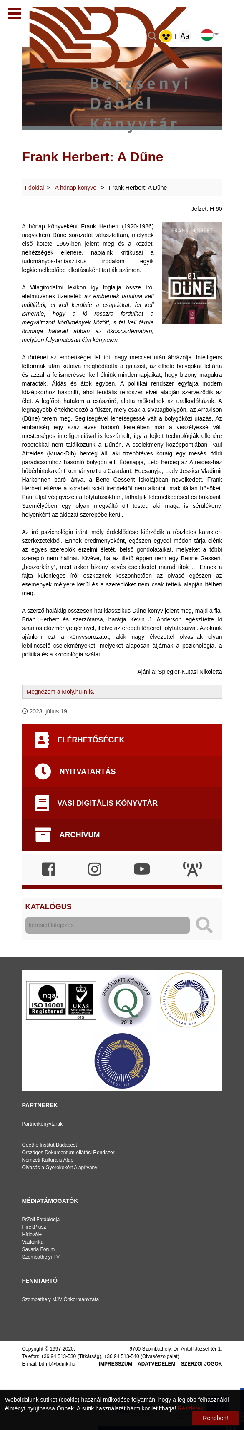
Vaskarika (33, 1242)
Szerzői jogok (201, 1364)
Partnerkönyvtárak (42, 1124)
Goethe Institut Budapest (49, 1145)
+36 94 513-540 (121, 1356)
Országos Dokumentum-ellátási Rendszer (68, 1152)
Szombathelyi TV (41, 1257)
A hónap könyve (76, 187)
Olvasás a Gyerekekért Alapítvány (60, 1167)
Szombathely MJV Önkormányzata (60, 1299)
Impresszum (115, 1364)
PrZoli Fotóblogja (41, 1219)
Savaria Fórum (38, 1249)
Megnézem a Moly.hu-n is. (61, 691)
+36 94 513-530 (58, 1356)
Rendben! (215, 1418)
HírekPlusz (34, 1227)
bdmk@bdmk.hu (57, 1364)
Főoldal (34, 187)
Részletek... (193, 1408)
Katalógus (48, 907)
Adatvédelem (156, 1364)
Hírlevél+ (32, 1234)
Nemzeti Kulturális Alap (47, 1160)
